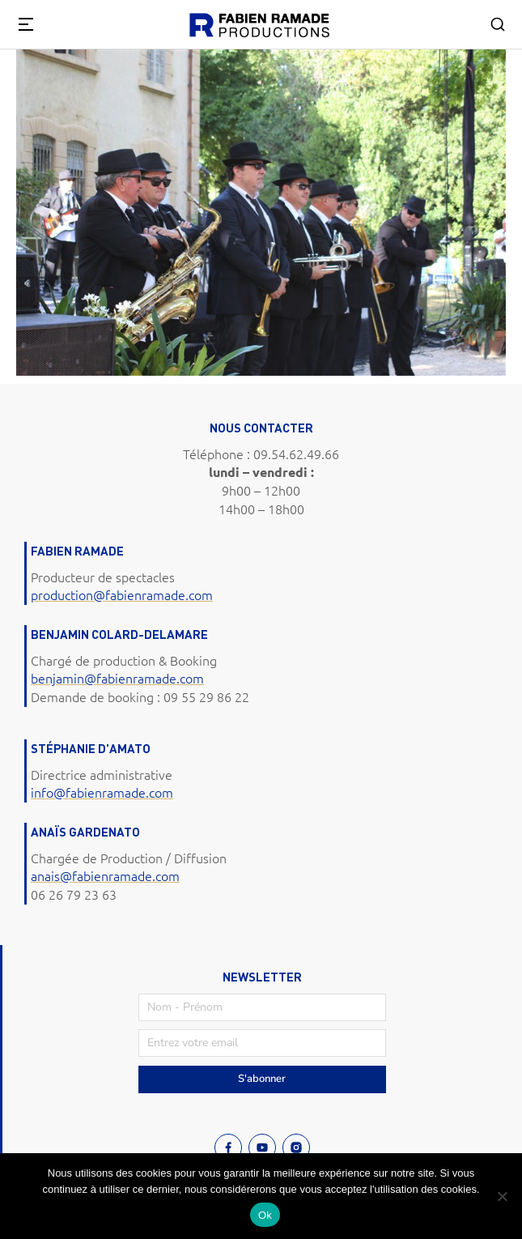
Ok (265, 1215)
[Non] (502, 1196)
